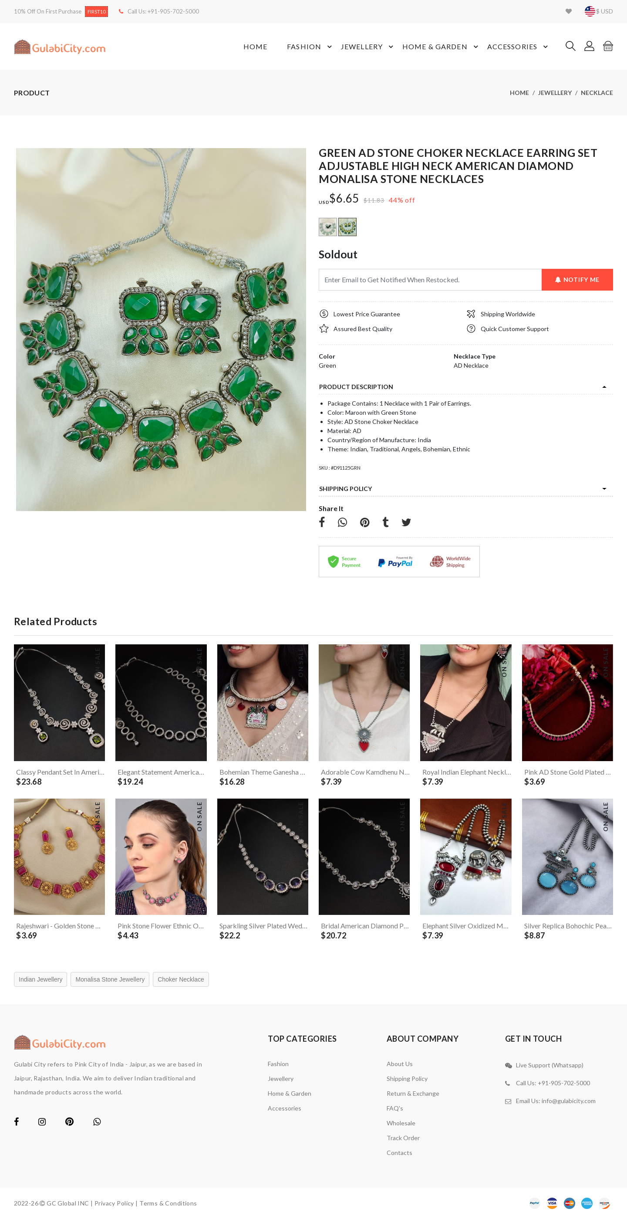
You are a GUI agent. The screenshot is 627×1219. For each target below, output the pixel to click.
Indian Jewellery (40, 979)
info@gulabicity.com (569, 1100)
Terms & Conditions (168, 1203)
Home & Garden (441, 46)
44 (393, 200)
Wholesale (401, 1123)
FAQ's (395, 1108)
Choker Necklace (181, 979)
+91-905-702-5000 (173, 11)
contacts (399, 1152)
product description (356, 386)
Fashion (310, 46)
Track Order (403, 1137)
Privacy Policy (114, 1203)
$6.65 (344, 198)
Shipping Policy (345, 488)
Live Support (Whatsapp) (549, 1065)
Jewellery (368, 46)
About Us (400, 1063)
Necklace (597, 92)
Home (255, 46)
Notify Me (577, 279)
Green (327, 365)
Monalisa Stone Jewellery (110, 979)
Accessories (518, 46)
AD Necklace (471, 365)
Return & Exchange (413, 1093)
